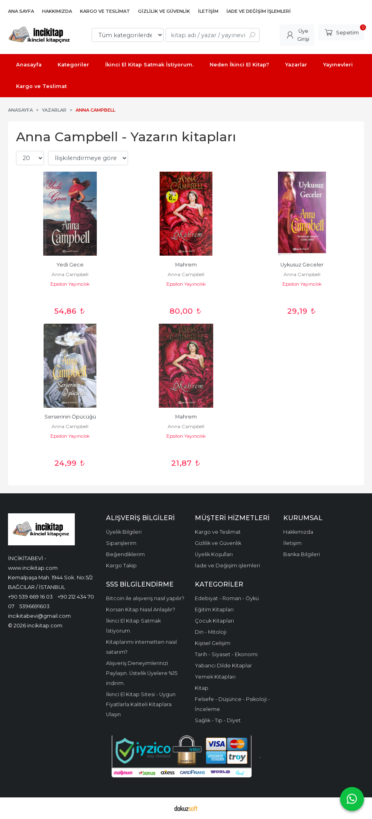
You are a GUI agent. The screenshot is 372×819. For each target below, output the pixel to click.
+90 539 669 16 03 (30, 596)
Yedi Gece (70, 265)
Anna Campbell (70, 274)
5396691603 (34, 606)
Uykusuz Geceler (302, 265)
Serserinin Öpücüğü (70, 417)
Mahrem (186, 265)
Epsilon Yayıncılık (70, 284)
